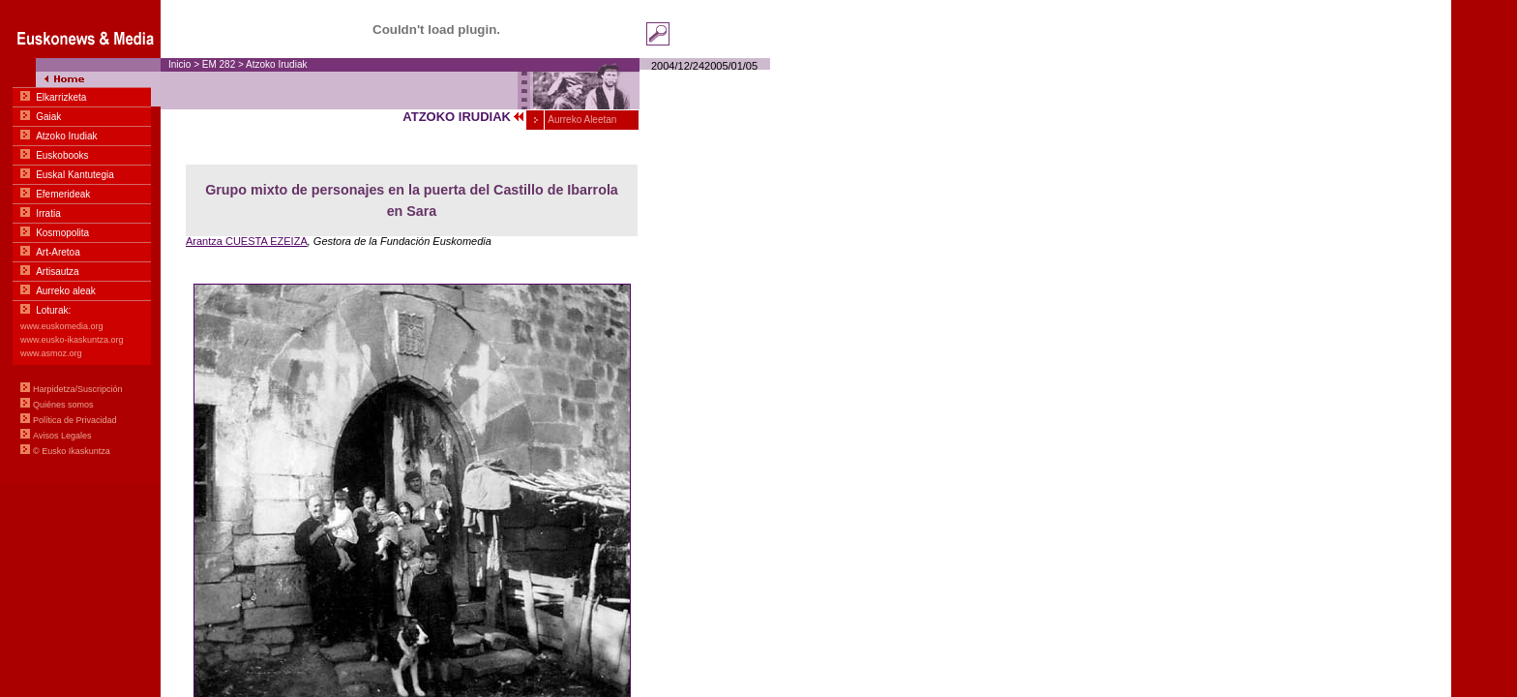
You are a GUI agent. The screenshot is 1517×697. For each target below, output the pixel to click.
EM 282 (218, 64)
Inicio (179, 64)
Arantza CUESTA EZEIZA (247, 241)
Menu (80, 242)
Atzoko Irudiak (276, 64)
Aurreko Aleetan (581, 119)
